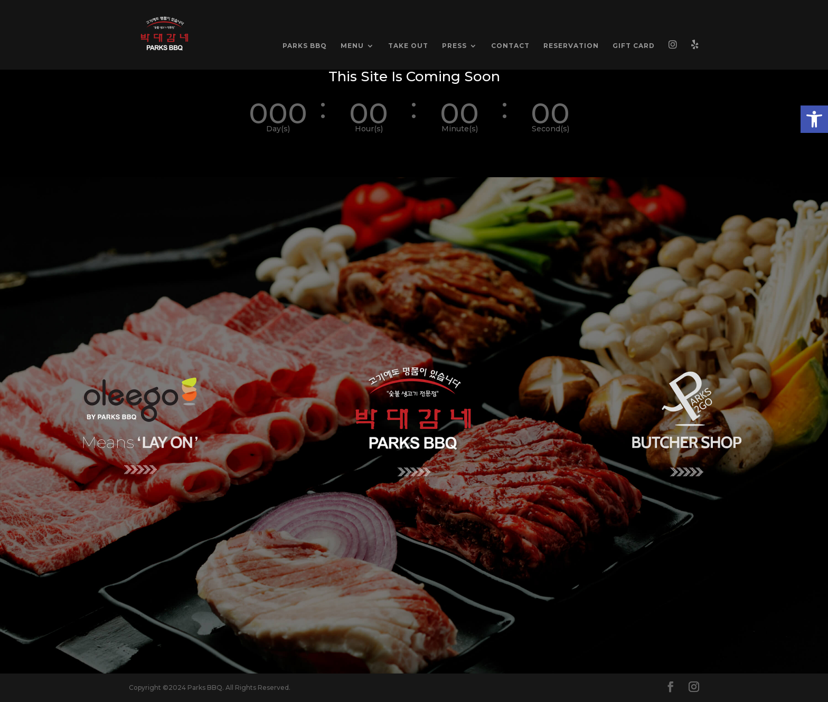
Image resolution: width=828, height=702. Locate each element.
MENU (352, 46)
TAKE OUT (408, 46)
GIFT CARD (634, 46)
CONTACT (510, 46)
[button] (814, 119)
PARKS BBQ (305, 46)
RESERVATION (571, 46)
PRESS (454, 46)
